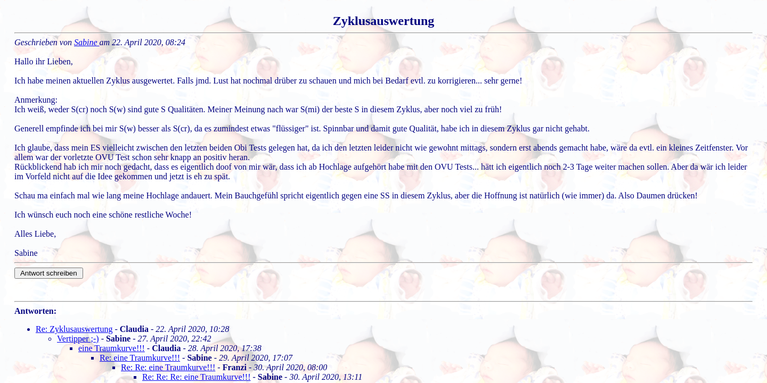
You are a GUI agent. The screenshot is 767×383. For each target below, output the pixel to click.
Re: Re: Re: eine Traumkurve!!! (196, 376)
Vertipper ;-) (78, 338)
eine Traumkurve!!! (111, 348)
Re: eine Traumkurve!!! (140, 357)
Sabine (87, 42)
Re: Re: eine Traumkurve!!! (168, 367)
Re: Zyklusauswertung (74, 329)
